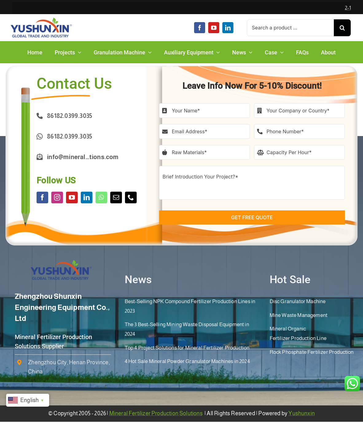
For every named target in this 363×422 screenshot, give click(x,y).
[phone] (131, 197)
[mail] (116, 197)
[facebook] (199, 27)
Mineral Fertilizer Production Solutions (156, 413)
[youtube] (213, 27)
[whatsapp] (101, 197)
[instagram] (57, 197)
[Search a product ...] (290, 27)
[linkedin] (227, 27)
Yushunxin (301, 413)
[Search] (342, 27)
